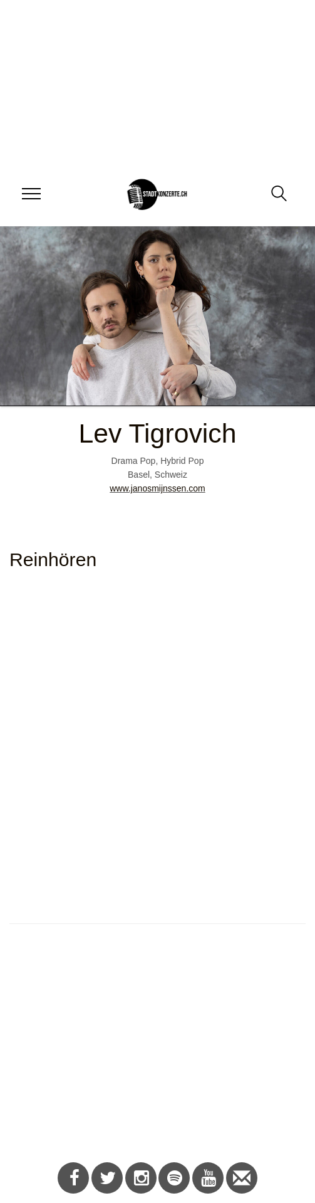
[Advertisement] (152, 1049)
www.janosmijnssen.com (157, 488)
